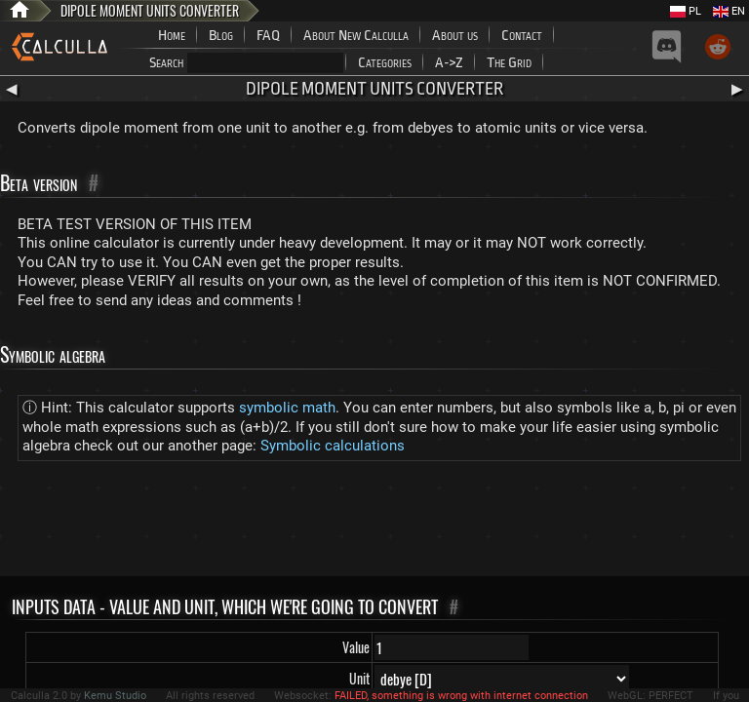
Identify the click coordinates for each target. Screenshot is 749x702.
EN (729, 11)
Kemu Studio (115, 695)
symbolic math (287, 407)
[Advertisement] (374, 522)
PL (685, 11)
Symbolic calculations (332, 445)
